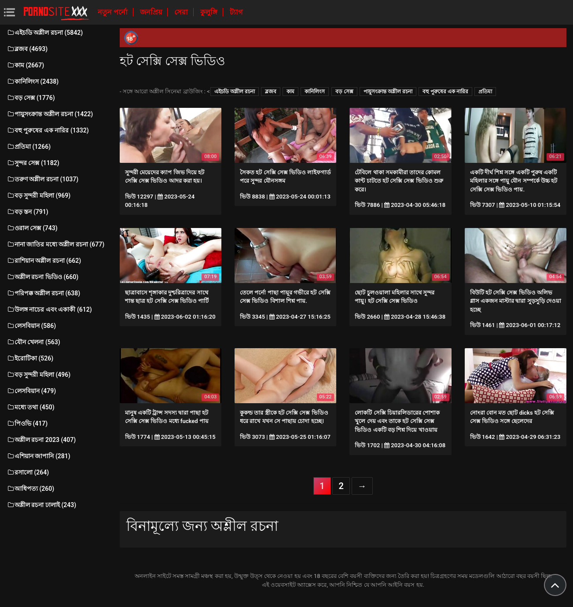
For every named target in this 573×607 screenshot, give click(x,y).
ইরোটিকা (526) (30, 358)
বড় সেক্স (344, 91)
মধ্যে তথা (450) (31, 407)
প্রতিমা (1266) (29, 146)
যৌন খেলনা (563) (33, 342)
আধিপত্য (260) (30, 488)
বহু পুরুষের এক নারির (445, 91)
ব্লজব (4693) (27, 48)
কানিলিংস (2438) (33, 81)
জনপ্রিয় (152, 12)
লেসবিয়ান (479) (31, 390)
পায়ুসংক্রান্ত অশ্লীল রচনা (388, 91)
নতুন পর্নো (113, 12)
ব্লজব (270, 91)
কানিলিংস (315, 91)
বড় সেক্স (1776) (31, 97)
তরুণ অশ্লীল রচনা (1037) (42, 179)
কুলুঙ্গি (209, 12)
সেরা (182, 12)
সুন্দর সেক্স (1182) (33, 162)
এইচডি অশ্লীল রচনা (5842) (45, 32)
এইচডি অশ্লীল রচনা (234, 91)
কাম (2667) (25, 65)
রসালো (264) (28, 472)
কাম (290, 91)
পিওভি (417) (27, 423)
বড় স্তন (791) (27, 211)
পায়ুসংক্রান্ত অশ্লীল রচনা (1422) (50, 114)
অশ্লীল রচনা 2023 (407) (41, 439)
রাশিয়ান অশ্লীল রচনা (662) (44, 260)
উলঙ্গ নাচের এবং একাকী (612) (49, 309)
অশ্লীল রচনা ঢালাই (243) (41, 504)
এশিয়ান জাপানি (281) (38, 456)
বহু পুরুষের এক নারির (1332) (48, 130)
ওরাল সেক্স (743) (32, 228)
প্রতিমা (485, 91)
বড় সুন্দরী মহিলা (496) (38, 374)
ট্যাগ (236, 12)
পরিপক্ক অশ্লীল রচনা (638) (43, 293)
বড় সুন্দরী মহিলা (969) (38, 195)
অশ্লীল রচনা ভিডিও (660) (42, 276)
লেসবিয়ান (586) (31, 325)
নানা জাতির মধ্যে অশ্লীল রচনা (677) (55, 244)
